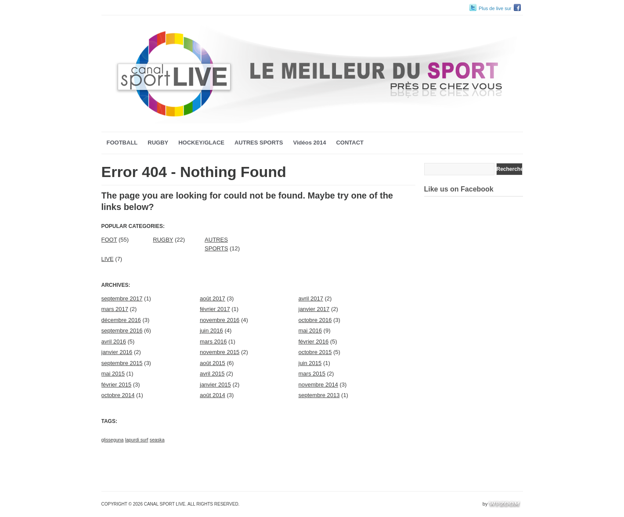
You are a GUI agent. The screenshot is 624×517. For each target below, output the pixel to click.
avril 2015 (212, 373)
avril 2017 (311, 298)
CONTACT (350, 142)
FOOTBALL (122, 142)
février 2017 (215, 309)
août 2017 (212, 298)
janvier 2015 (215, 384)
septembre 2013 (319, 395)
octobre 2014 (118, 395)
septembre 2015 (122, 363)
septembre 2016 (122, 330)
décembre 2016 (121, 320)
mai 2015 (113, 373)
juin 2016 (211, 330)
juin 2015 (310, 363)
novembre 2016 (219, 320)
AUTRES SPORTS (258, 142)
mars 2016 (213, 341)
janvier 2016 (117, 352)
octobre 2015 (315, 352)
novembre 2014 (318, 384)
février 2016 (314, 341)
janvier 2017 (314, 309)
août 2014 (212, 395)
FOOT (109, 239)
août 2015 (212, 363)
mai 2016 (310, 330)
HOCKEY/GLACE (201, 142)
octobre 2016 (315, 320)
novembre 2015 (219, 352)
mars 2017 (114, 309)
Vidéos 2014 (309, 142)
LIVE (107, 259)
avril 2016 (113, 341)
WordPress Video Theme (454, 503)
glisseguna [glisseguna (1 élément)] (112, 439)
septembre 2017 (122, 298)
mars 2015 (312, 373)
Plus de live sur (495, 8)
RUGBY (158, 142)
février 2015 (116, 384)
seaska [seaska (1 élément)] (157, 439)
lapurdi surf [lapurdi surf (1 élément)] (136, 439)
